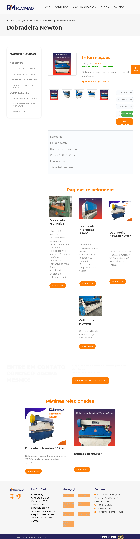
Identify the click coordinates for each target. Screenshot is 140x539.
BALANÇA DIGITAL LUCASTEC (25, 74)
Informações (84, 512)
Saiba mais (58, 285)
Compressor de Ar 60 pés (25, 99)
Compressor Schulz (23, 111)
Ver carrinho (124, 122)
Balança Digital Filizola (25, 69)
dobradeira (89, 81)
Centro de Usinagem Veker (23, 86)
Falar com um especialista (91, 380)
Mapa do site (67, 521)
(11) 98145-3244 (102, 509)
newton (104, 81)
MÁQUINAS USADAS (81, 7)
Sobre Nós (59, 7)
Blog (102, 7)
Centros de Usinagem (24, 79)
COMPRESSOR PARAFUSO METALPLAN (24, 105)
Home (43, 7)
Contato (118, 7)
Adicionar (127, 113)
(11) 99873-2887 (103, 505)
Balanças (16, 63)
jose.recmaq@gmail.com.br (108, 512)
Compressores (19, 93)
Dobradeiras (47, 21)
